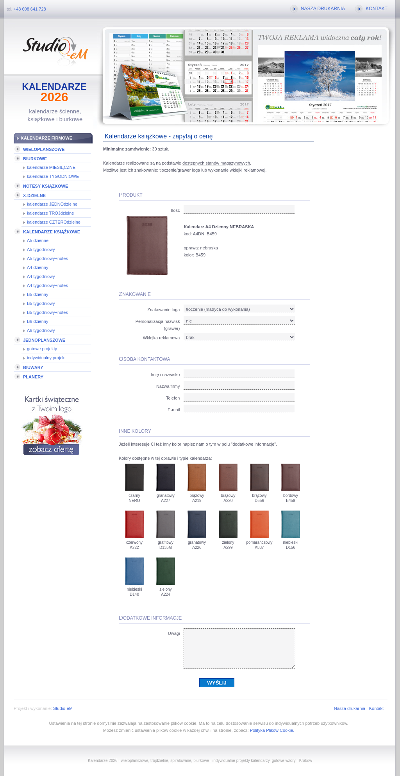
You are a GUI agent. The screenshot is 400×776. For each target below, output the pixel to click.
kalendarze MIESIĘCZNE (51, 167)
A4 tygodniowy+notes (47, 285)
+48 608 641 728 (30, 9)
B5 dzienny (37, 294)
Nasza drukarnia (349, 708)
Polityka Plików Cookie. (272, 730)
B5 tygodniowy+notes (47, 312)
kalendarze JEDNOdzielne (52, 204)
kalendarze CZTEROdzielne (53, 222)
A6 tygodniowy (41, 330)
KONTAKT (377, 8)
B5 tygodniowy (41, 303)
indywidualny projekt (46, 357)
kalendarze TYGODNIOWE (53, 176)
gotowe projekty (42, 348)
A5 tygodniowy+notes (47, 258)
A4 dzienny (37, 267)
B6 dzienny (37, 321)
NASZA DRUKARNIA (323, 8)
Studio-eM (63, 708)
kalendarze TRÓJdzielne (50, 213)
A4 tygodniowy (41, 276)
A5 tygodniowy (41, 249)
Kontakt (376, 708)
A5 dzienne (37, 240)
